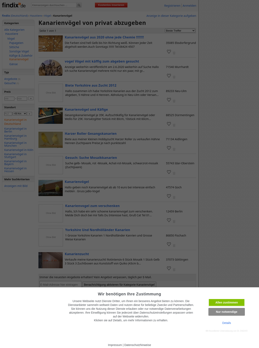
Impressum (115, 345)
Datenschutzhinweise (137, 345)
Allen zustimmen (226, 302)
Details (226, 323)
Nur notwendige (226, 311)
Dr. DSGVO (242, 331)
